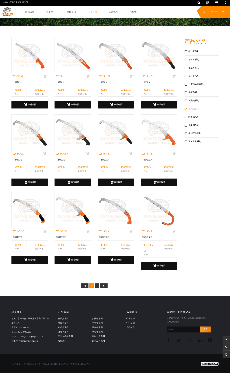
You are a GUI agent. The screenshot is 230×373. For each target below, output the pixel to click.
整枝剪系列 (193, 51)
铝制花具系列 (194, 133)
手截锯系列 (193, 109)
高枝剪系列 (193, 76)
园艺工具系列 (194, 141)
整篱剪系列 (193, 59)
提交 (205, 329)
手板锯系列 (193, 125)
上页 (84, 285)
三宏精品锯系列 (195, 84)
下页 (104, 285)
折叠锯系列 (193, 100)
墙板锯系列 (193, 117)
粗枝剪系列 (193, 68)
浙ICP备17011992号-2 (80, 364)
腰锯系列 (192, 92)
